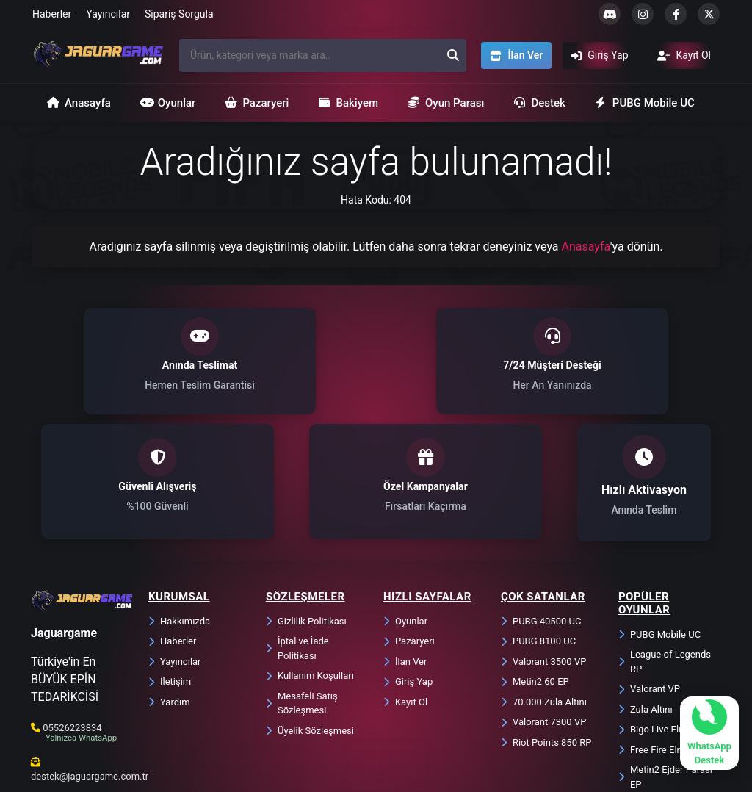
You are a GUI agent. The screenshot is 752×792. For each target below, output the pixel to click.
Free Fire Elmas (656, 633)
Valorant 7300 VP (543, 605)
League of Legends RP (664, 545)
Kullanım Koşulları (310, 559)
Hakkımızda (179, 505)
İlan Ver (405, 545)
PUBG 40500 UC (541, 505)
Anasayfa (79, 102)
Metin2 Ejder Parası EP (665, 661)
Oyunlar (168, 102)
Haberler (51, 14)
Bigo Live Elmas (657, 613)
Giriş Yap (408, 565)
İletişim (169, 565)
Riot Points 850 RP (546, 626)
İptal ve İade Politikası (297, 532)
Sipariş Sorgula (179, 14)
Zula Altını (645, 593)
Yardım (169, 585)
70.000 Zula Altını (544, 585)
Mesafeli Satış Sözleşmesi (302, 587)
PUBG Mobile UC (645, 102)
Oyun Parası (446, 102)
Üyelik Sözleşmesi (310, 614)
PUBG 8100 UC (538, 524)
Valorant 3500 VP (543, 545)
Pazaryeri (257, 102)
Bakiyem (348, 102)
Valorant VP (649, 572)
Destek (539, 102)
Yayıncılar (108, 14)
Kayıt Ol (405, 585)
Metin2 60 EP (535, 565)
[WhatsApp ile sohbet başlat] (709, 733)
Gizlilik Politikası (306, 505)
